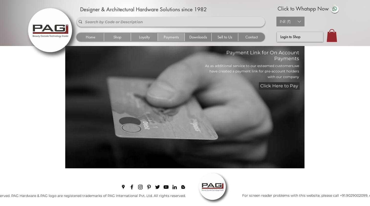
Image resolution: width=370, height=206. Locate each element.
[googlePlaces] (123, 187)
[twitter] (157, 187)
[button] (290, 21)
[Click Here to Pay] (279, 86)
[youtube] (166, 187)
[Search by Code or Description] (170, 22)
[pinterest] (149, 187)
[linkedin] (175, 187)
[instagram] (140, 187)
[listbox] (290, 21)
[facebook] (132, 187)
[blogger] (183, 187)
